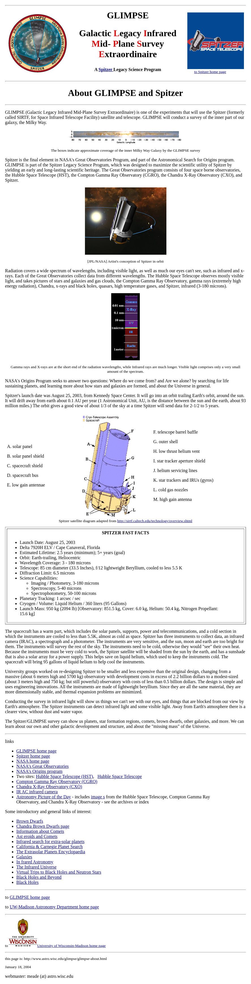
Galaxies (24, 856)
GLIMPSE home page (36, 751)
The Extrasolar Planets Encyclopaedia (50, 851)
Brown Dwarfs (29, 821)
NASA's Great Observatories (42, 766)
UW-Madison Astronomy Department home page (54, 906)
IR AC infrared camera (37, 791)
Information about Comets (40, 831)
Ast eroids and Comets (36, 836)
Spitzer (105, 69)
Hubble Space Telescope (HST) (64, 776)
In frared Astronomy (34, 861)
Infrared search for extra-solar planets (50, 841)
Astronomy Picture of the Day (43, 796)
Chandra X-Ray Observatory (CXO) (49, 786)
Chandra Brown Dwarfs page (42, 826)
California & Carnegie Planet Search (49, 846)
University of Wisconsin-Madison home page (57, 946)
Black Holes (27, 882)
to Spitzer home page (210, 72)
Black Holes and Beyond (39, 877)
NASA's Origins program (39, 771)
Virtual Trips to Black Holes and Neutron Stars (58, 872)
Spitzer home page (33, 756)
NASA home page (32, 761)
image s (98, 796)
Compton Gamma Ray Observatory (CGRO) (56, 781)
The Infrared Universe (36, 867)
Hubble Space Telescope (119, 776)
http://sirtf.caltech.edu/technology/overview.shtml (154, 521)
